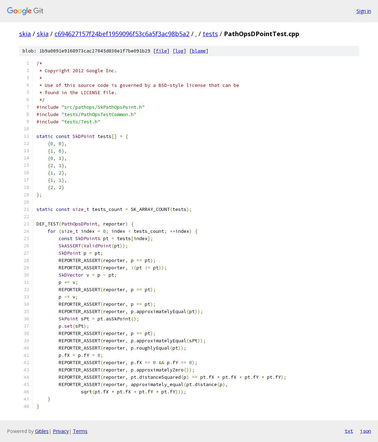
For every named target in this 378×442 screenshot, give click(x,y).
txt (349, 431)
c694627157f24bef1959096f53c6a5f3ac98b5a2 (122, 34)
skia (25, 34)
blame (199, 51)
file (161, 51)
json (365, 431)
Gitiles (42, 431)
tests (210, 34)
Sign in (363, 11)
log (179, 51)
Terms (80, 431)
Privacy (61, 431)
